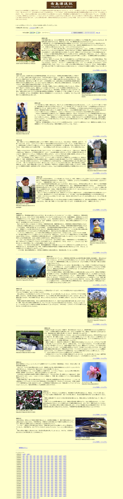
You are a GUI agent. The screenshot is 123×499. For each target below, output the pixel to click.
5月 (38, 456)
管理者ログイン (23, 447)
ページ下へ (104, 70)
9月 (52, 456)
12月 (28, 454)
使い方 (98, 32)
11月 (24, 454)
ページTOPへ (96, 70)
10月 (56, 456)
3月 (31, 456)
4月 (34, 456)
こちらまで (32, 27)
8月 (48, 456)
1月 (24, 456)
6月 (41, 456)
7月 (45, 456)
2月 (27, 456)
